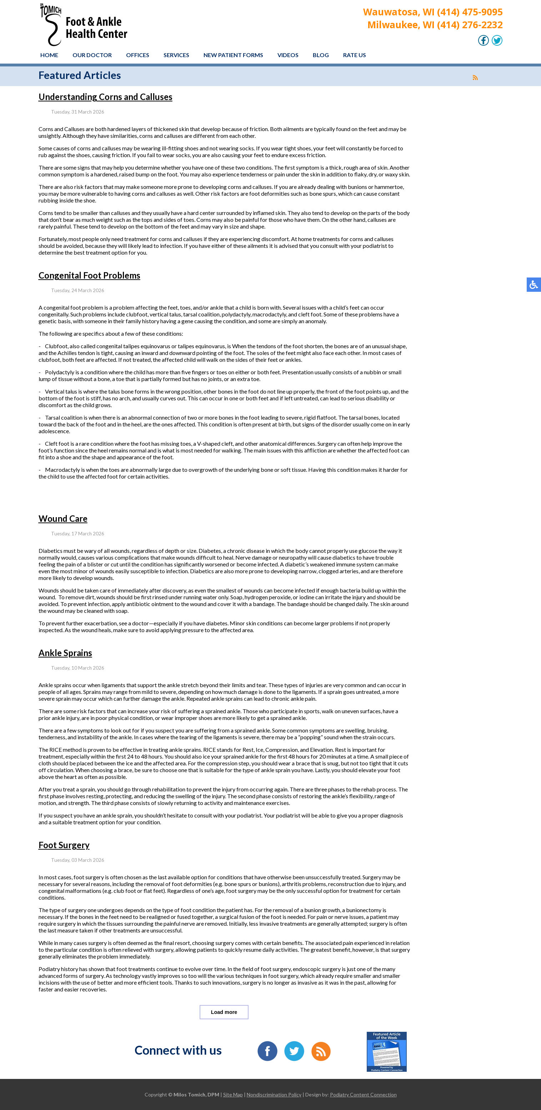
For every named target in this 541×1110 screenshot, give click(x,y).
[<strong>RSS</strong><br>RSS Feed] (475, 77)
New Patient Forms (233, 54)
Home (49, 54)
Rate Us (354, 54)
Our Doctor (92, 54)
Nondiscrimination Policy (274, 1094)
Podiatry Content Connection (363, 1094)
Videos (288, 54)
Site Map (233, 1094)
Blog (321, 54)
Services (176, 54)
